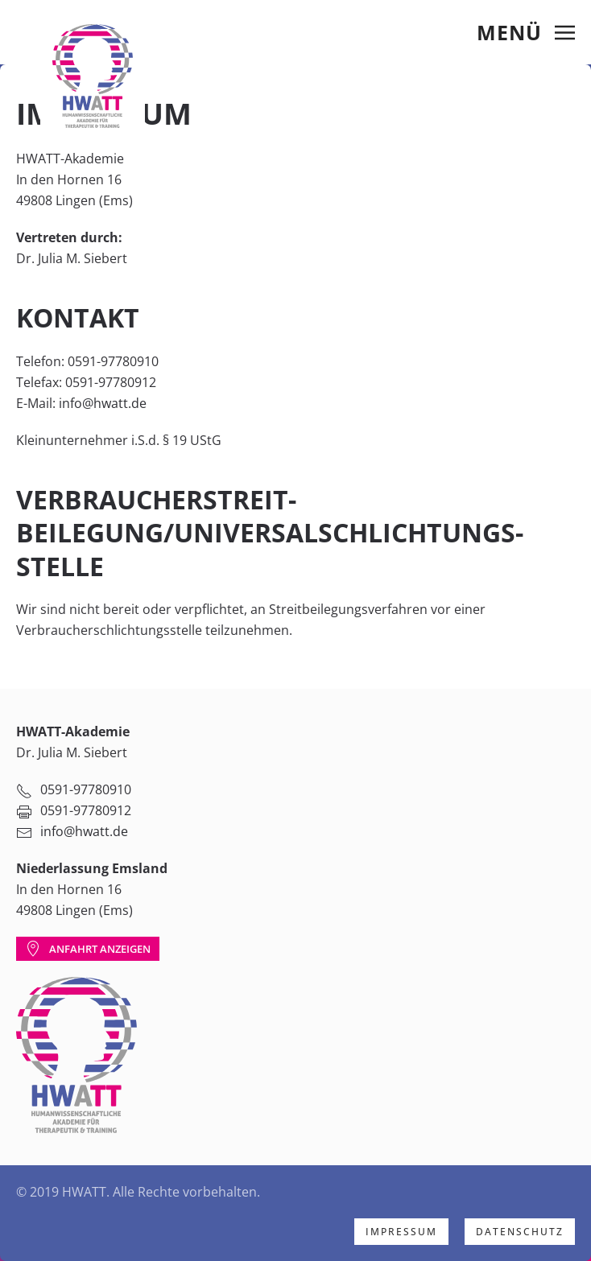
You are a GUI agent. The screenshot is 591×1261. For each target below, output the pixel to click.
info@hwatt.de (103, 403)
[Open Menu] (526, 32)
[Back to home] (92, 76)
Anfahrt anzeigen (88, 949)
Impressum (401, 1231)
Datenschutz (520, 1231)
